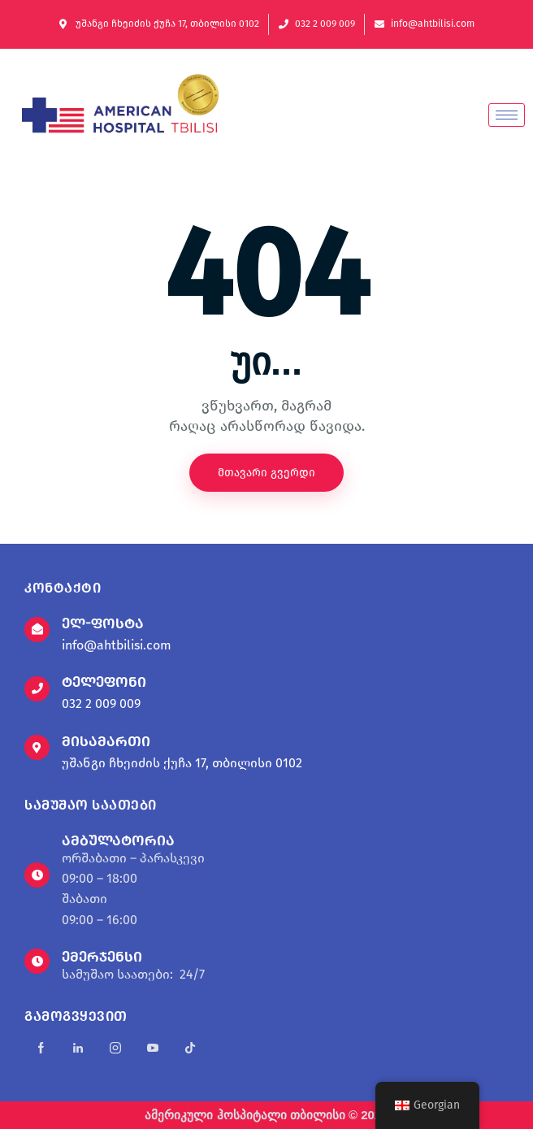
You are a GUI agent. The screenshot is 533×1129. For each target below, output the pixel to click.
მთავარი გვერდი (266, 473)
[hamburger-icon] (506, 115)
